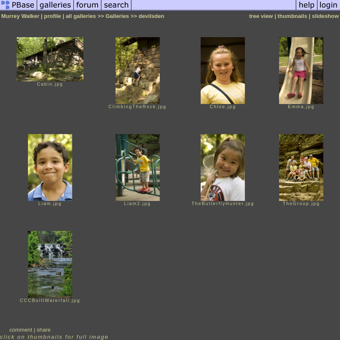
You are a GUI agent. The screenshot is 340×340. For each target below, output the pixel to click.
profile (52, 16)
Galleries (117, 16)
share (43, 330)
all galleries (80, 16)
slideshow (325, 16)
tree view (261, 16)
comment (20, 330)
